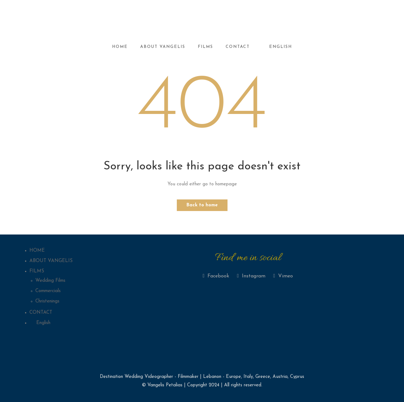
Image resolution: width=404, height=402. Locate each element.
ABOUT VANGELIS (162, 47)
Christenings (47, 301)
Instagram (251, 276)
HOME (120, 47)
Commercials (48, 291)
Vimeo (283, 276)
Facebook (215, 276)
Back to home (202, 205)
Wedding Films (50, 280)
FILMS (205, 47)
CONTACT (238, 47)
